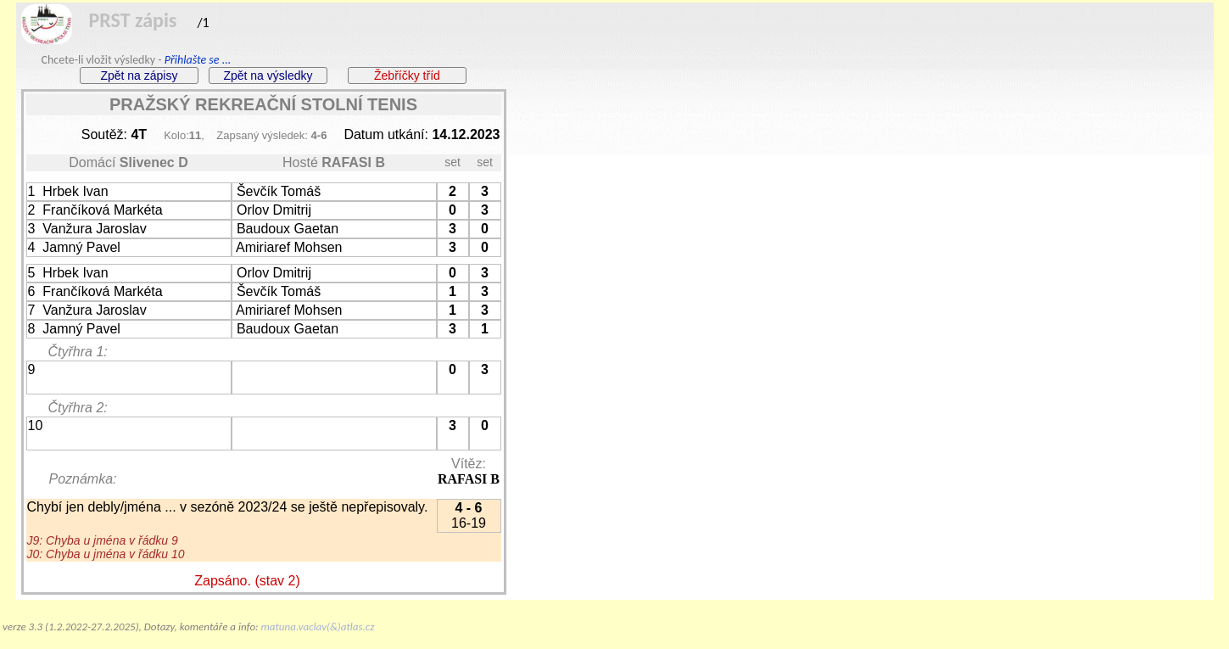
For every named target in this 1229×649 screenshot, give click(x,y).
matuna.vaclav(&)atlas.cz (318, 626)
